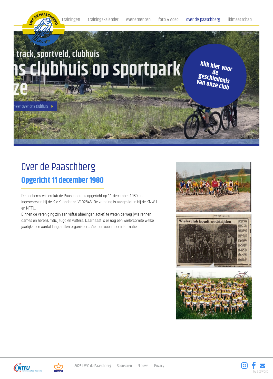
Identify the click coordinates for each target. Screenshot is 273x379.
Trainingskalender (103, 20)
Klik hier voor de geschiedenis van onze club (214, 76)
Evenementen (138, 20)
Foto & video (168, 20)
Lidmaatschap (240, 20)
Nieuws (48, 20)
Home (247, 34)
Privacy (159, 366)
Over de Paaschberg (203, 20)
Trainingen (71, 20)
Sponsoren (124, 366)
